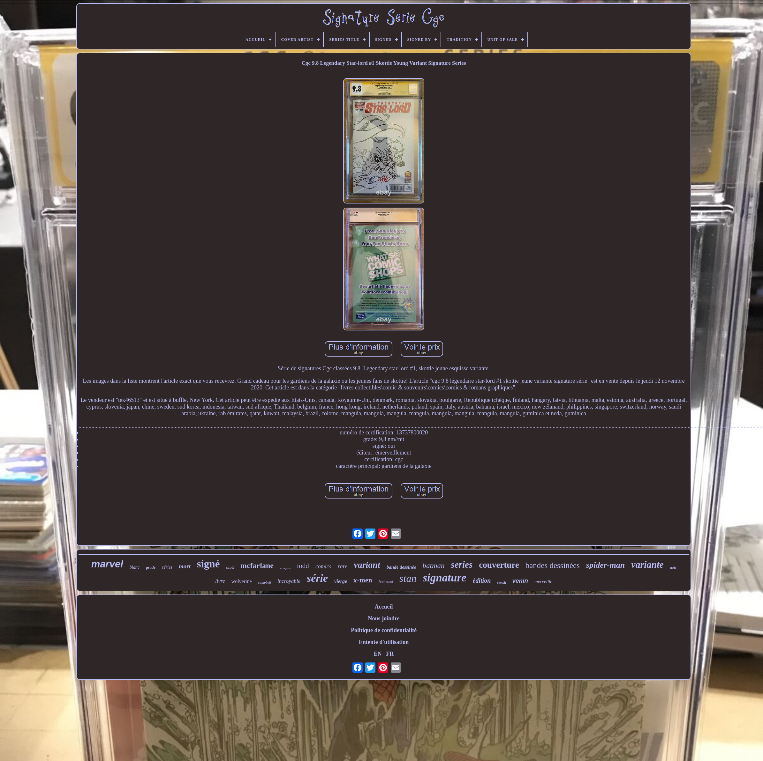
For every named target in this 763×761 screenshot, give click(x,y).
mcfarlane (257, 565)
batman (434, 566)
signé (208, 564)
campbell (264, 582)
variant (367, 565)
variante (647, 564)
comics (323, 566)
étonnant (386, 582)
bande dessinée (401, 567)
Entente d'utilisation (384, 642)
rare (342, 566)
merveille (543, 581)
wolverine (241, 581)
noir (673, 567)
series (462, 564)
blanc (135, 567)
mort (185, 566)
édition (482, 580)
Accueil (384, 606)
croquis (285, 568)
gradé (150, 567)
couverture (499, 565)
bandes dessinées (552, 565)
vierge (340, 581)
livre (220, 581)
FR (390, 654)
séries (167, 567)
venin (520, 580)
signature (444, 578)
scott (230, 567)
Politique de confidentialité (384, 630)
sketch (501, 582)
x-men (362, 580)
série (317, 578)
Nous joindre (383, 618)
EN (378, 654)
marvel (107, 564)
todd (303, 566)
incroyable (288, 581)
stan (407, 578)
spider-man (605, 565)
